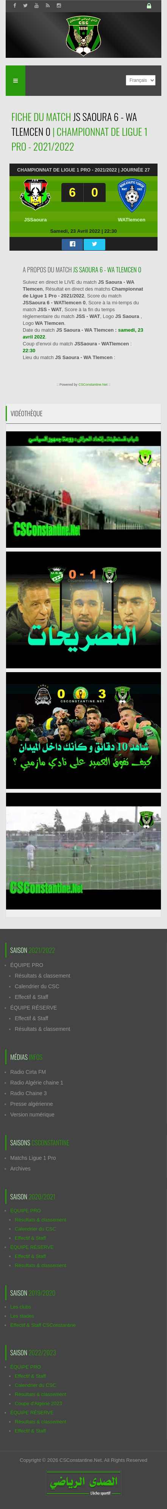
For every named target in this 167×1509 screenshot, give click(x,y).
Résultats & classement (42, 976)
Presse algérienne (31, 1104)
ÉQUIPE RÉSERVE (33, 1008)
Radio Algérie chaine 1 (36, 1083)
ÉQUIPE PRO (26, 965)
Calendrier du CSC (37, 986)
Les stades (22, 1316)
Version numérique (32, 1114)
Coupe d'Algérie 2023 (38, 1403)
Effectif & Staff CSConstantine (43, 1325)
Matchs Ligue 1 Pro (33, 1158)
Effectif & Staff (31, 997)
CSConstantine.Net (93, 384)
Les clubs (20, 1307)
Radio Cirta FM (28, 1072)
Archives (20, 1169)
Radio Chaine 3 (28, 1093)
